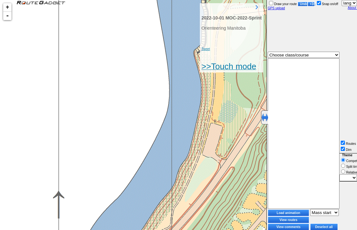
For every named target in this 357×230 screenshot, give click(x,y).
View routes (288, 220)
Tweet (205, 49)
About (352, 8)
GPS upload (276, 8)
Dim (346, 150)
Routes (348, 143)
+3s (312, 4)
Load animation (288, 213)
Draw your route (283, 4)
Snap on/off (327, 4)
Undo (304, 4)
